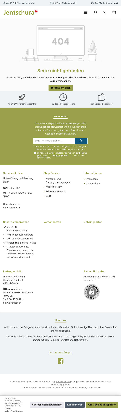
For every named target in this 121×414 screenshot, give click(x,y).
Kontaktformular (11, 207)
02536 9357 (11, 188)
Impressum (92, 179)
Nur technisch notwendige (47, 404)
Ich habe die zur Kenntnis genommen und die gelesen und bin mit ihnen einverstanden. (62, 155)
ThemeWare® (94, 387)
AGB (58, 155)
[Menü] (85, 12)
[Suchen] (95, 12)
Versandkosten (63, 381)
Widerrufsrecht (54, 186)
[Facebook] (60, 361)
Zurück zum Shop (61, 87)
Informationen (93, 173)
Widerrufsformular (55, 191)
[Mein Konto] (104, 12)
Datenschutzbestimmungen (62, 153)
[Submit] (81, 141)
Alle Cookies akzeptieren (102, 404)
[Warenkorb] (114, 12)
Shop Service (51, 173)
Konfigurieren (75, 404)
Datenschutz (93, 183)
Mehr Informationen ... (14, 411)
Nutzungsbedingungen (74, 149)
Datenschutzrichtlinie (49, 149)
